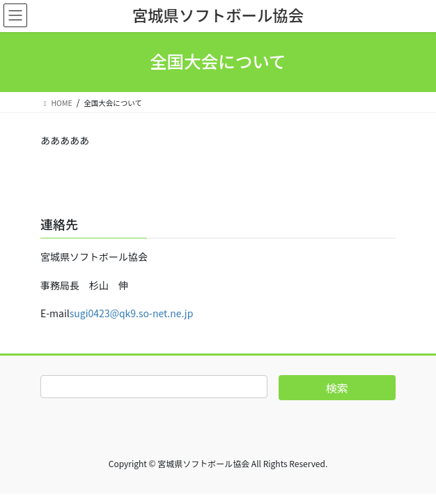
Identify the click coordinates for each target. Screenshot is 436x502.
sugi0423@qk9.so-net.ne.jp (132, 313)
